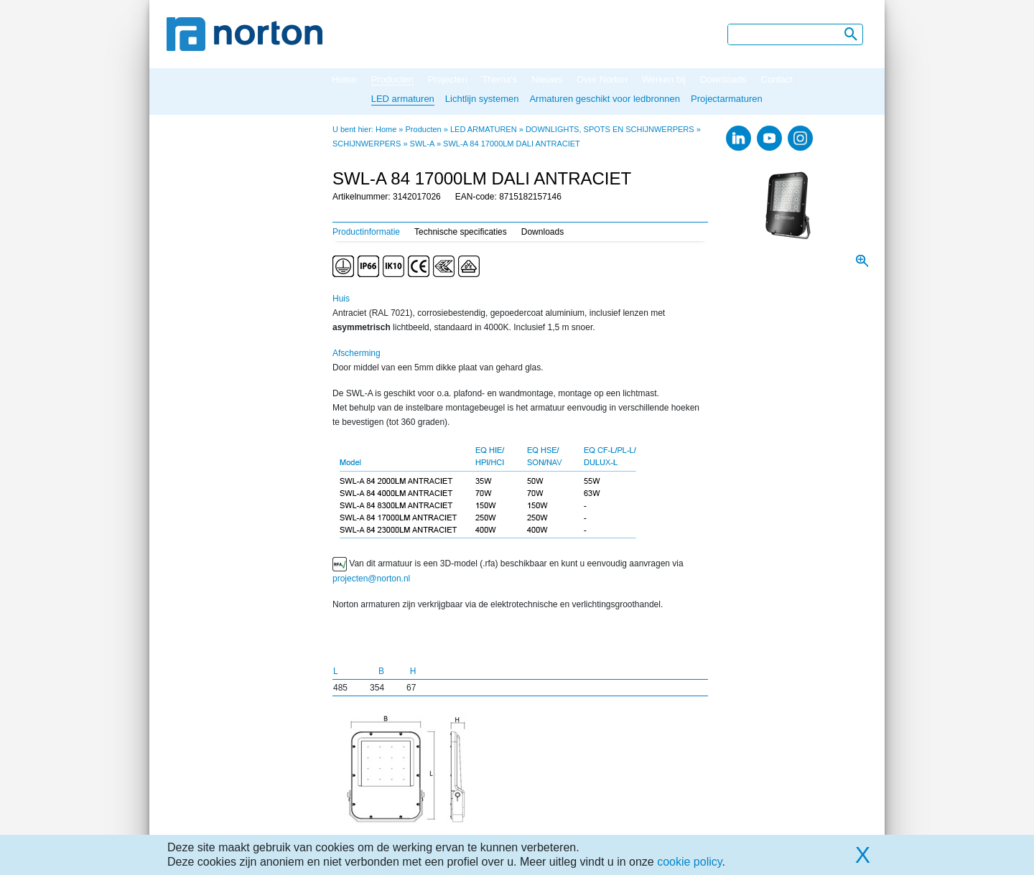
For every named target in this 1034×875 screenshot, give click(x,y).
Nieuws (546, 79)
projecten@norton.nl (371, 579)
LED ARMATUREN (483, 129)
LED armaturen (402, 98)
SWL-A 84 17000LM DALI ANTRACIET (511, 143)
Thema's (499, 79)
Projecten (447, 79)
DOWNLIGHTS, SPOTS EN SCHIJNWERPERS (610, 129)
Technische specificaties (460, 232)
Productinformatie (366, 232)
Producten (392, 79)
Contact (776, 79)
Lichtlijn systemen (482, 98)
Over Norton (602, 79)
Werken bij (664, 79)
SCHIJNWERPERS (366, 143)
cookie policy (689, 862)
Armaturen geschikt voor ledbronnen (604, 98)
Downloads (723, 79)
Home (344, 79)
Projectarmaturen (727, 98)
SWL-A (422, 143)
